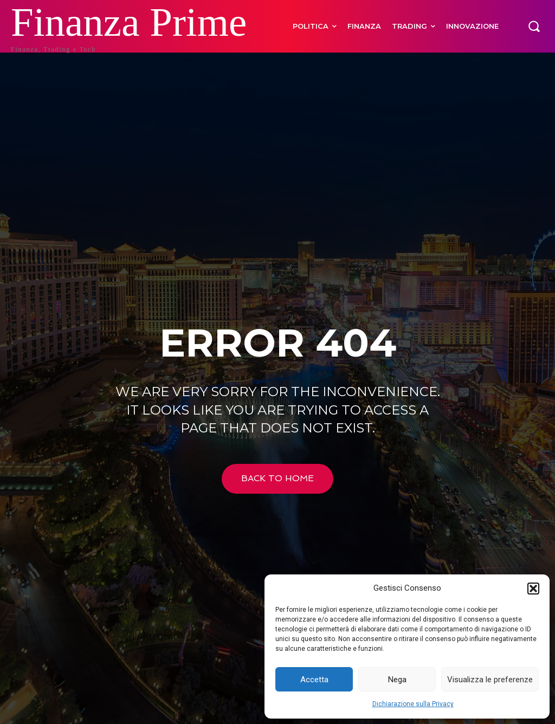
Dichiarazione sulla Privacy (413, 704)
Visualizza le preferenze (490, 679)
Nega (397, 679)
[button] (533, 588)
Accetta (314, 679)
